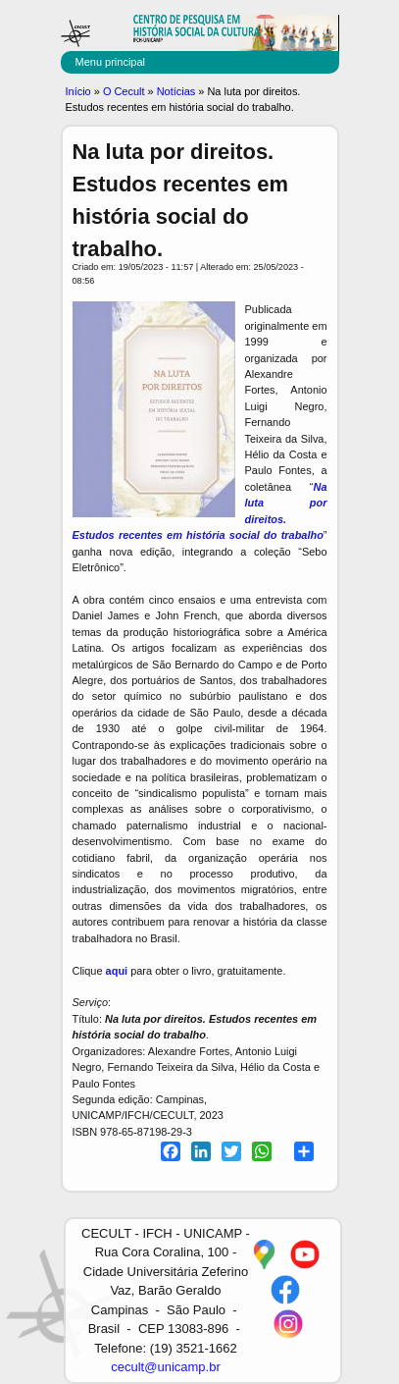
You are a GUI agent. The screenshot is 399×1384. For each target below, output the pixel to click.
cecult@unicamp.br (165, 1366)
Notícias (176, 91)
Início (78, 91)
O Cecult (124, 91)
